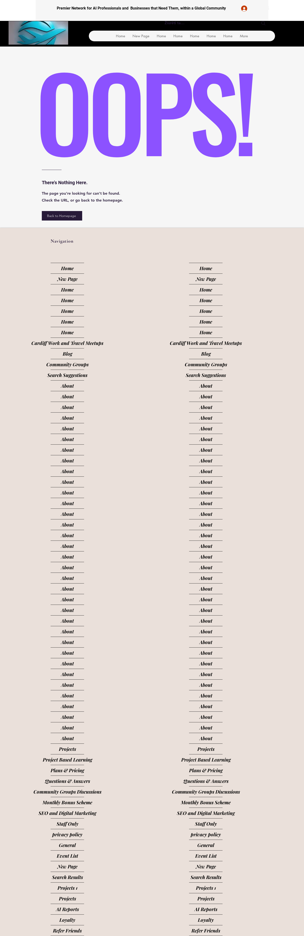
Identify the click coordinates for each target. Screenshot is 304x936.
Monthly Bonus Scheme (67, 802)
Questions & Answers (67, 781)
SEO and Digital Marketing (67, 813)
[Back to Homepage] (62, 216)
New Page (67, 279)
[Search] (263, 23)
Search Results (67, 877)
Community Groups (67, 364)
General (67, 845)
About (67, 385)
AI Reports (67, 909)
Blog (67, 353)
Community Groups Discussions (67, 791)
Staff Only (67, 823)
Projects (67, 749)
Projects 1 (67, 887)
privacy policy (67, 834)
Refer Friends (67, 930)
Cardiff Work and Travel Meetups (67, 343)
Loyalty (67, 920)
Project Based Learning (67, 759)
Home (67, 268)
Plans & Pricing (67, 770)
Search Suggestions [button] (67, 375)
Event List (67, 855)
